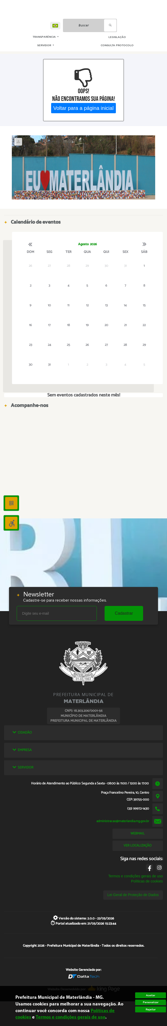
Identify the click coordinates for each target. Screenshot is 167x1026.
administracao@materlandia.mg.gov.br (122, 821)
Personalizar (151, 1002)
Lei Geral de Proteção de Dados (133, 895)
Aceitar (150, 995)
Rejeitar (151, 1009)
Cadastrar (124, 613)
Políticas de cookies (147, 881)
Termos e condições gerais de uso (135, 876)
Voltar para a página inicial (83, 108)
